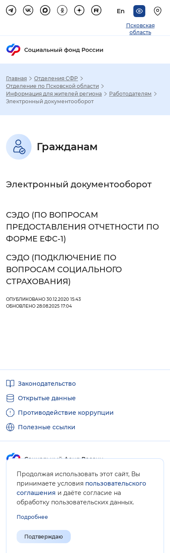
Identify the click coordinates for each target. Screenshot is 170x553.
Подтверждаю (43, 536)
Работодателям (130, 93)
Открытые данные (47, 398)
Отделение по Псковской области (52, 86)
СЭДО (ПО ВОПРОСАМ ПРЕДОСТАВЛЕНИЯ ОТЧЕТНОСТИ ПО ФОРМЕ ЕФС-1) (82, 227)
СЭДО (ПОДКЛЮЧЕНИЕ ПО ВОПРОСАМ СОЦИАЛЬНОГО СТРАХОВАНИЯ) (64, 269)
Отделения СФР (56, 78)
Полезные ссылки (46, 427)
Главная (16, 78)
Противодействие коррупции (66, 413)
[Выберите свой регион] (159, 11)
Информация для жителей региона (54, 93)
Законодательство (47, 384)
